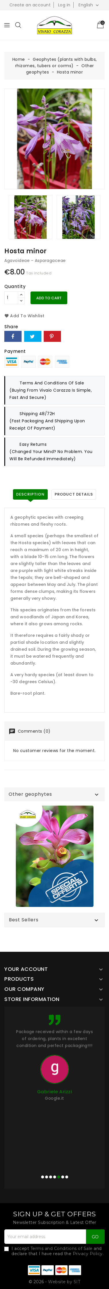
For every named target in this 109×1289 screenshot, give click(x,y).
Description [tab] (30, 494)
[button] (42, 1177)
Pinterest (52, 336)
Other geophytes (30, 794)
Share (13, 336)
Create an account (30, 5)
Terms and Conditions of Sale (61, 1248)
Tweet (32, 336)
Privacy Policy (88, 1253)
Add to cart (49, 298)
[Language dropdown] (89, 5)
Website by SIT (64, 1281)
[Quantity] (11, 297)
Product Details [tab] (74, 494)
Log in (64, 5)
